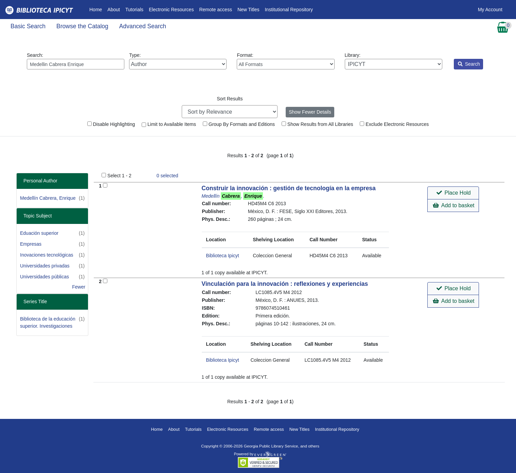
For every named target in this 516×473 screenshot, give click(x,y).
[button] (453, 192)
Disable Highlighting (111, 124)
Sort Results (230, 98)
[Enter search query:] (75, 64)
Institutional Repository (289, 9)
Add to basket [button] (453, 205)
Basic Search (28, 26)
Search (469, 64)
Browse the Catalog (82, 26)
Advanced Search (142, 26)
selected (167, 175)
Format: (285, 60)
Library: (393, 60)
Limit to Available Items (169, 124)
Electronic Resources (171, 9)
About (113, 9)
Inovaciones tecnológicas (46, 255)
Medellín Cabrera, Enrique (47, 198)
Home (97, 9)
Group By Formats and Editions (239, 124)
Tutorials (134, 9)
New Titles (248, 9)
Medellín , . (232, 196)
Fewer (78, 287)
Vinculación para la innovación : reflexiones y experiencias (284, 283)
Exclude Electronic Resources (394, 124)
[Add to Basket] (105, 185)
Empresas (30, 244)
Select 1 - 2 (119, 175)
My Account (490, 9)
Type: (178, 60)
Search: (75, 60)
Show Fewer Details (310, 112)
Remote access (215, 9)
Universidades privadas (45, 265)
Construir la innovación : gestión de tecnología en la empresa (288, 188)
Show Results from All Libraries (317, 124)
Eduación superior (39, 233)
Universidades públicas (44, 276)
